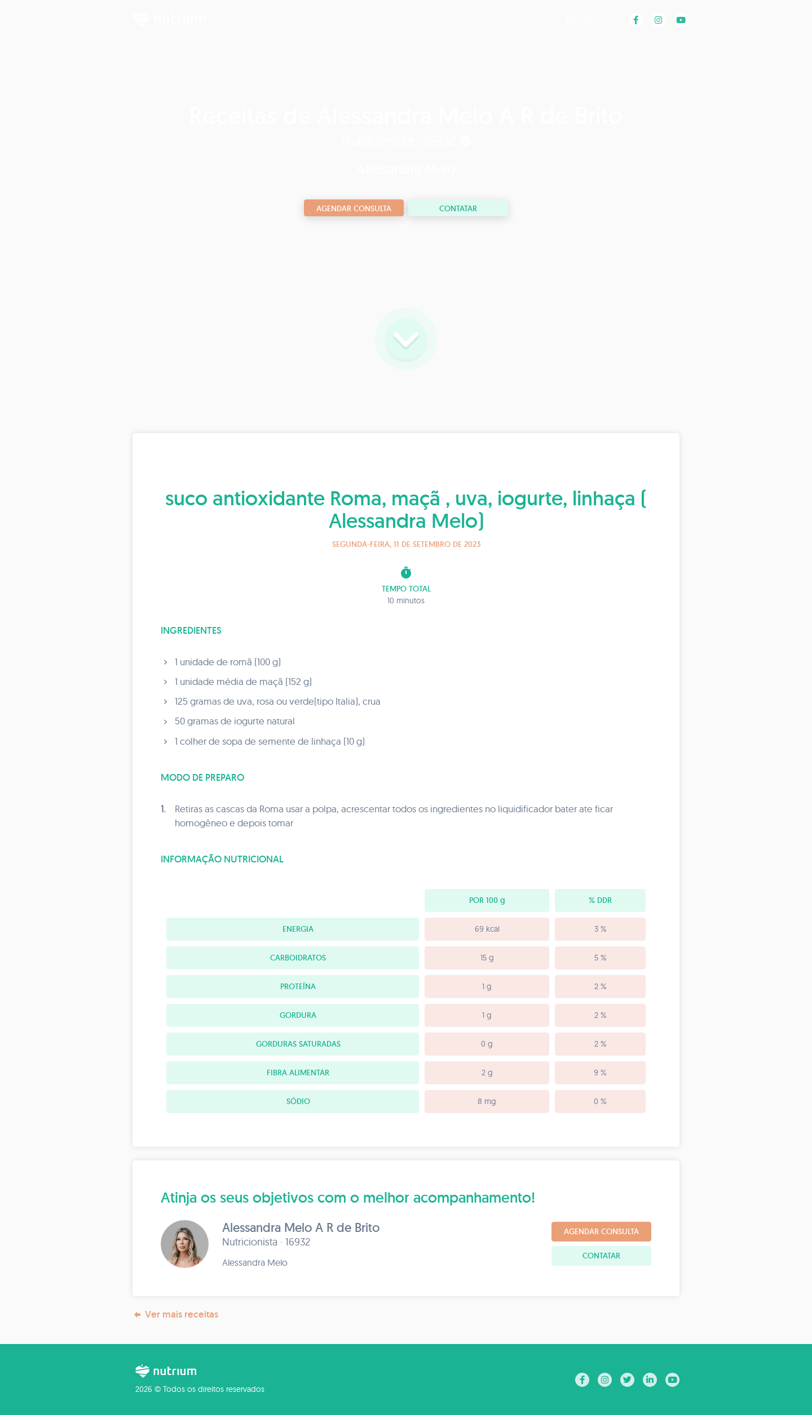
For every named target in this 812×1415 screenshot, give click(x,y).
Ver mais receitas (175, 1314)
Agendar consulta (353, 208)
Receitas (586, 19)
